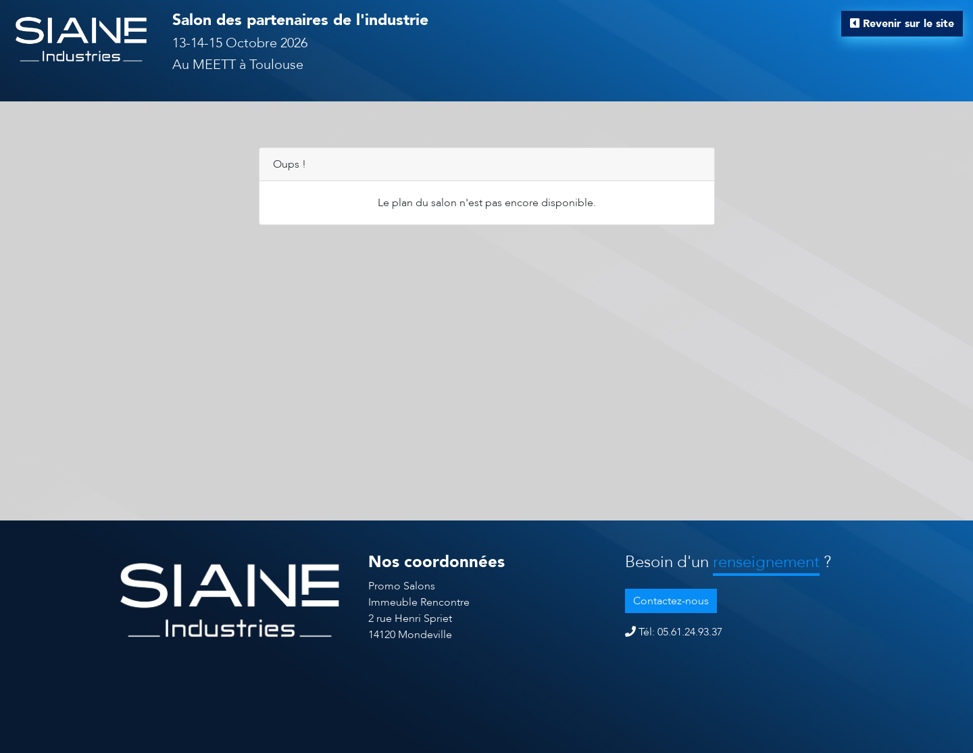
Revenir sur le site (902, 23)
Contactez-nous (671, 600)
